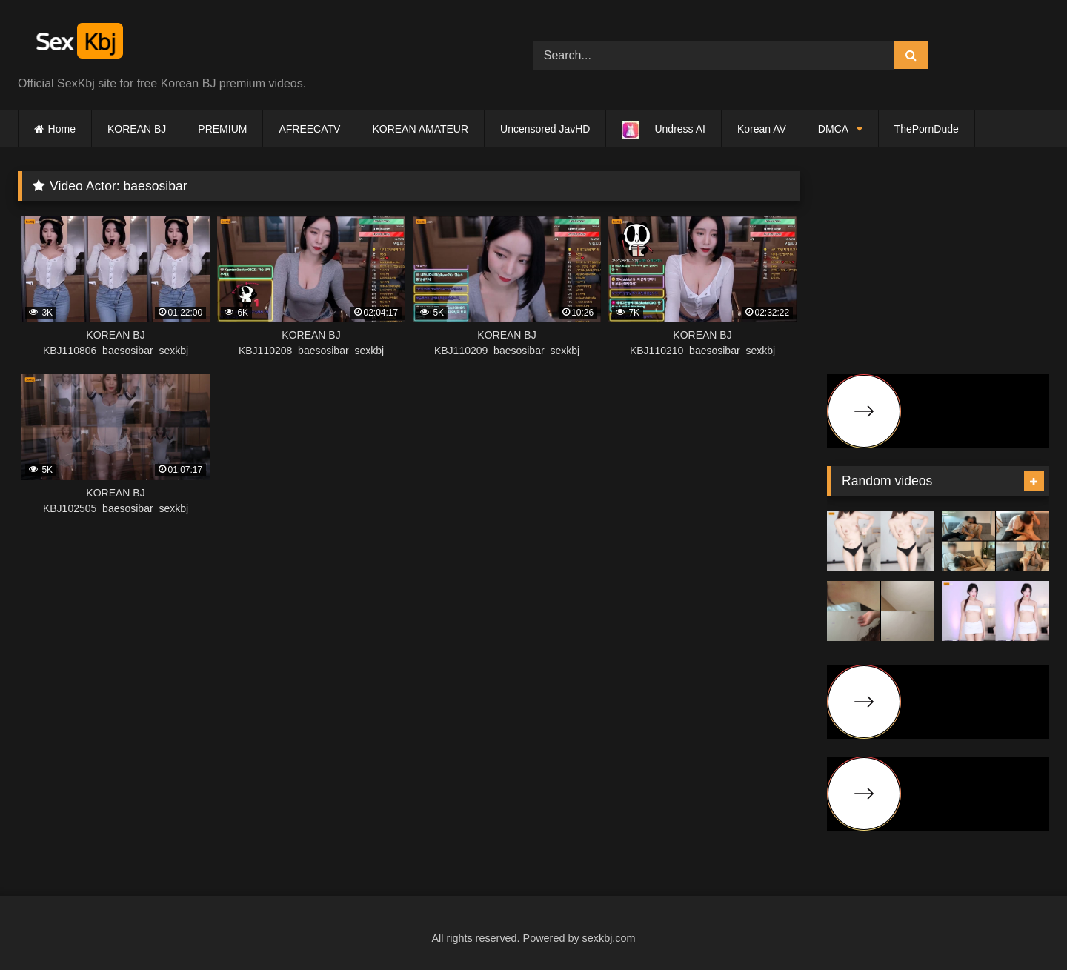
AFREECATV (309, 129)
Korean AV (761, 129)
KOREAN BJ (136, 129)
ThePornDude (926, 129)
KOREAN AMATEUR (420, 129)
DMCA (833, 129)
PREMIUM (222, 129)
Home (62, 129)
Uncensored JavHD (545, 129)
